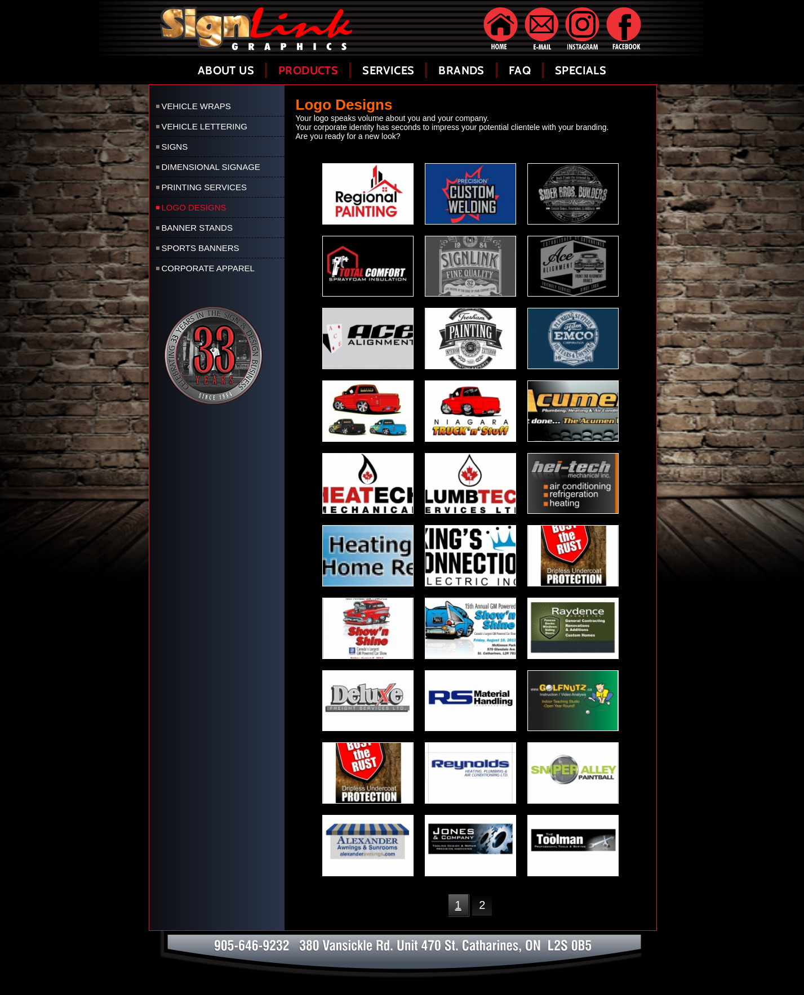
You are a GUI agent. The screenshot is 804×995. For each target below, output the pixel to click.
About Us (226, 70)
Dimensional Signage (211, 167)
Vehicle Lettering (205, 126)
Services (388, 70)
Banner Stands (197, 227)
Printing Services (204, 187)
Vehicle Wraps (196, 106)
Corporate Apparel (208, 268)
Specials (580, 70)
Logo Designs (194, 207)
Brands (461, 70)
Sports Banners (200, 248)
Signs (175, 146)
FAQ (520, 70)
